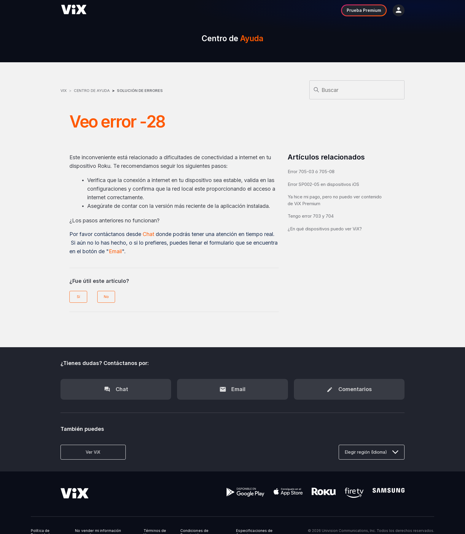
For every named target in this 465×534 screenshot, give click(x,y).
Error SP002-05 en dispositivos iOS (323, 184)
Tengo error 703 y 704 (311, 216)
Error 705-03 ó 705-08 (311, 171)
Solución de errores (140, 90)
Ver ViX (93, 452)
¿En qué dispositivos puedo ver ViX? (325, 229)
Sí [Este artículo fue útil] (78, 296)
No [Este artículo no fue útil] (106, 296)
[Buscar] (357, 89)
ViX (63, 90)
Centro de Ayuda (92, 90)
